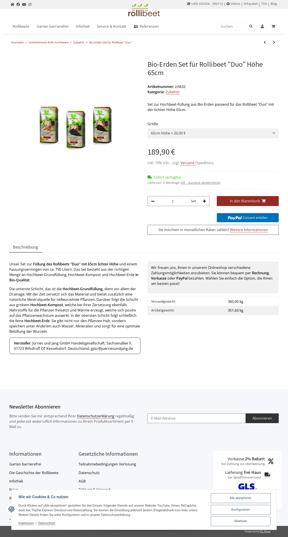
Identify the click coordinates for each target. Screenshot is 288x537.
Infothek (16, 481)
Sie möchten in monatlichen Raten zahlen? (213, 229)
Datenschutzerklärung (95, 416)
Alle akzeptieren (241, 498)
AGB (82, 481)
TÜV (264, 4)
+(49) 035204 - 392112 (205, 4)
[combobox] (213, 133)
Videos (233, 4)
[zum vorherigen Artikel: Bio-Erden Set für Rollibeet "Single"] (264, 42)
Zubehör (172, 92)
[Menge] (173, 201)
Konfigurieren (240, 510)
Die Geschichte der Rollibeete (33, 472)
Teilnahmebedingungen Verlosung (107, 464)
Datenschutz (89, 472)
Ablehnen (240, 521)
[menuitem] (21, 26)
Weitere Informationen (249, 229)
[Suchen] (235, 26)
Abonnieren (262, 418)
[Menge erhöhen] (204, 201)
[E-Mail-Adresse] (197, 418)
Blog (274, 4)
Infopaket (251, 4)
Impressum (26, 523)
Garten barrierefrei (25, 464)
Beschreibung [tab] (25, 247)
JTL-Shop (265, 531)
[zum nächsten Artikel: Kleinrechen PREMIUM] (274, 42)
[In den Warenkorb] (12, 57)
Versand (187, 162)
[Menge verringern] (153, 201)
